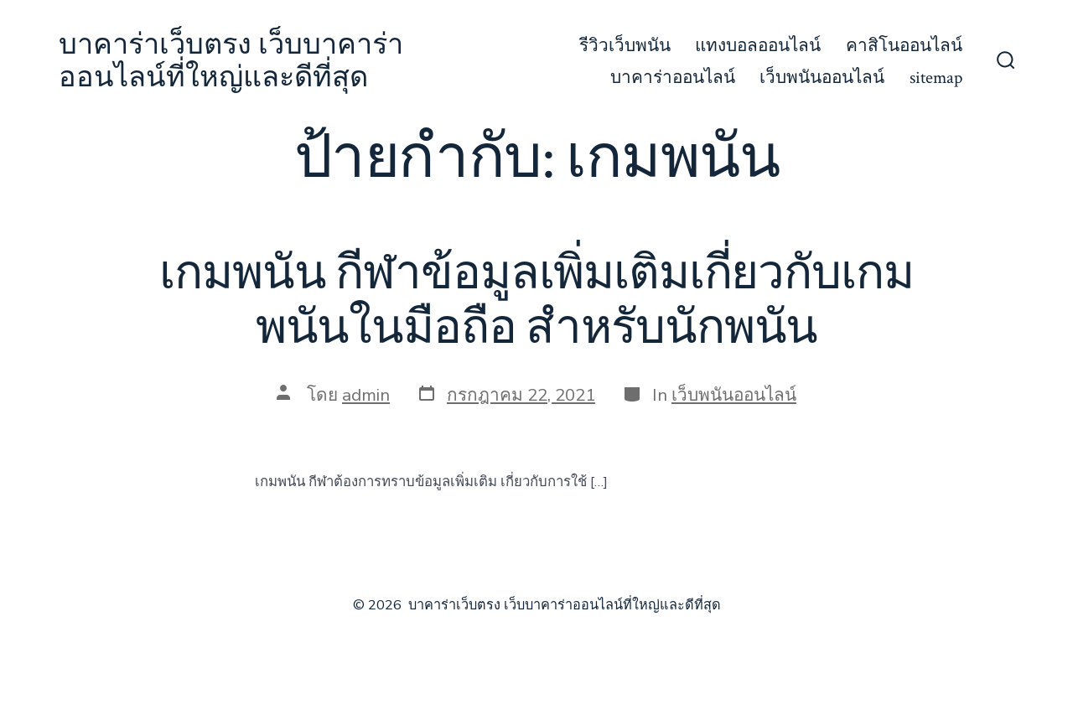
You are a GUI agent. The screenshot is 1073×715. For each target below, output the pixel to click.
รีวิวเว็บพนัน (625, 45)
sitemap (936, 77)
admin (366, 395)
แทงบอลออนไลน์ (758, 45)
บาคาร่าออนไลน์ (672, 77)
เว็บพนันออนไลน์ (821, 77)
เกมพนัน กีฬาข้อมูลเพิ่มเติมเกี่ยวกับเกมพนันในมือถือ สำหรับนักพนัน (536, 301)
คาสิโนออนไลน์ (904, 45)
